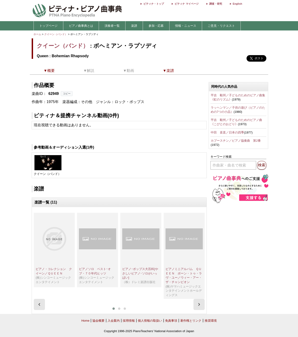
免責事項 (171, 320)
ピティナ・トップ (153, 3)
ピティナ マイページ (186, 3)
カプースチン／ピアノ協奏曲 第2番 (236, 140)
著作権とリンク (190, 320)
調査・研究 (215, 3)
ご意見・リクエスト (221, 25)
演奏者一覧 (112, 25)
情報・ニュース (185, 25)
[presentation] (39, 304)
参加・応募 (156, 25)
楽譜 (134, 25)
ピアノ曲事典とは (81, 25)
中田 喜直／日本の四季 (227, 132)
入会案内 (114, 320)
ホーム (37, 34)
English (237, 3)
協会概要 (98, 320)
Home (85, 320)
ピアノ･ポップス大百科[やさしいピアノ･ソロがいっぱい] (140, 273)
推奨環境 (211, 320)
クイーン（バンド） (55, 34)
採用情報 (129, 320)
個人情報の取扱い (150, 320)
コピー (67, 93)
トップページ (48, 25)
